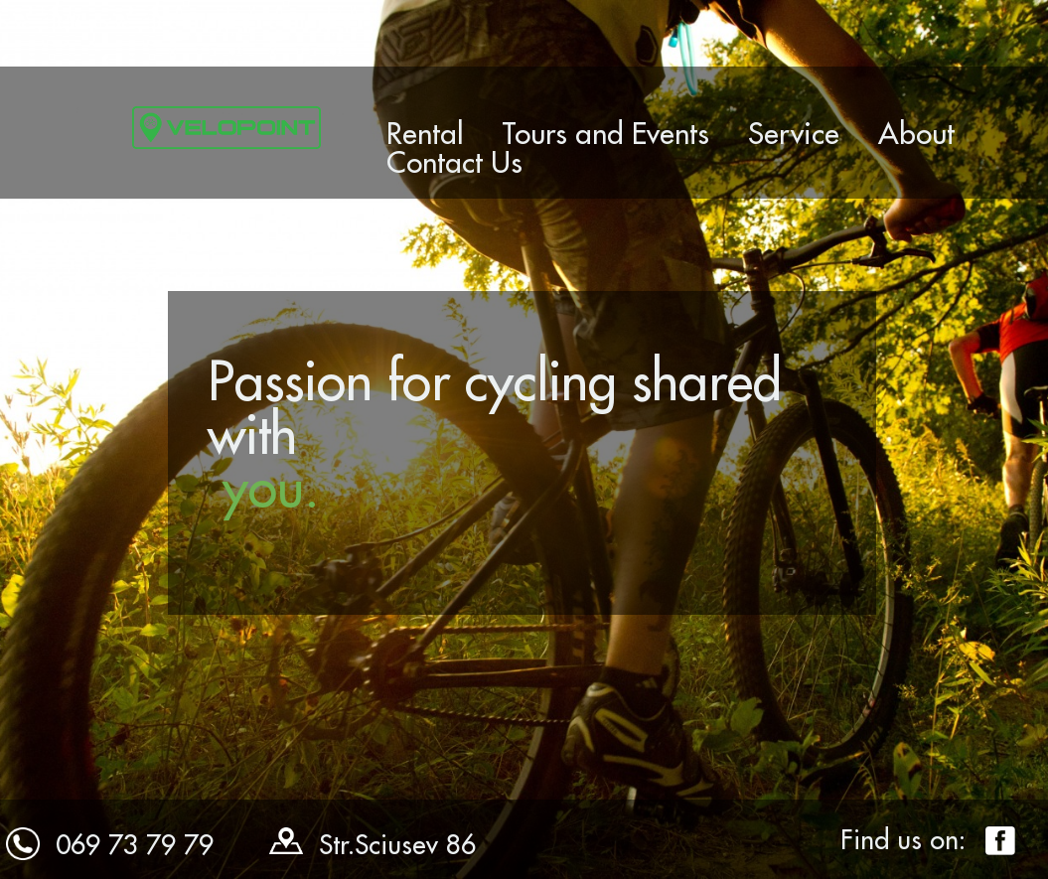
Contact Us (454, 162)
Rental (425, 133)
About (916, 133)
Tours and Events (605, 133)
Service (793, 133)
